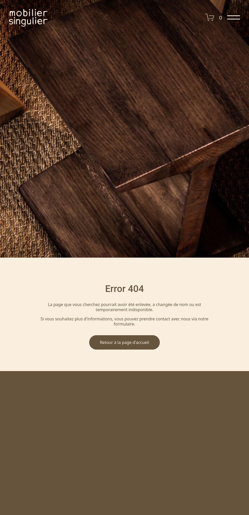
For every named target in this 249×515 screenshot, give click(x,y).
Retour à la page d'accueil (124, 342)
